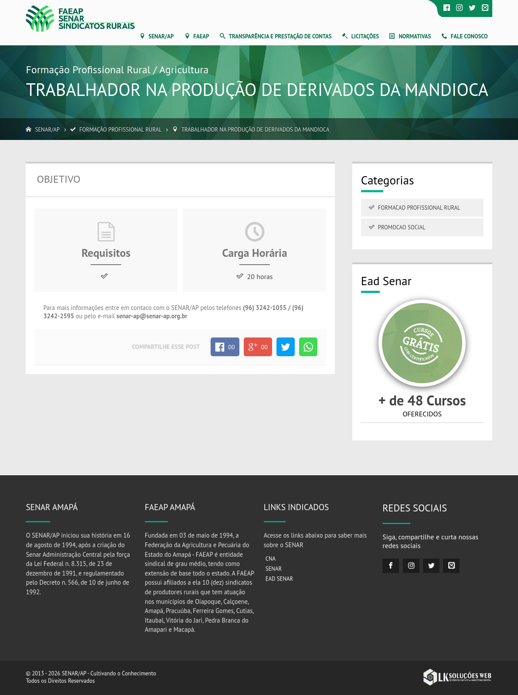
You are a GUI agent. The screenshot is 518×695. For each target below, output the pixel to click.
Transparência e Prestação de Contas (280, 36)
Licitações (365, 36)
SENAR (274, 568)
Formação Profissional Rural (120, 129)
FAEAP (201, 36)
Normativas (415, 36)
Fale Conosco (469, 36)
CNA (271, 558)
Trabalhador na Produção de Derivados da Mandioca (255, 129)
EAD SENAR (279, 579)
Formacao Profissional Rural (419, 207)
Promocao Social (402, 227)
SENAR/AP (161, 36)
